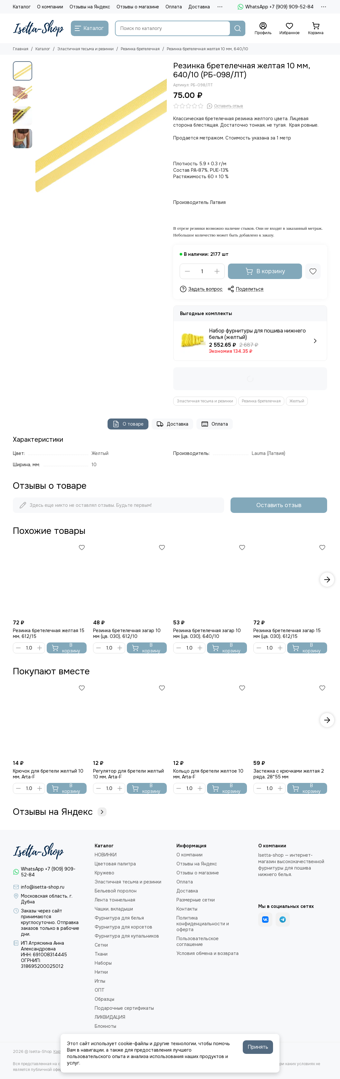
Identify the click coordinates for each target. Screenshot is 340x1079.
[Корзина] (316, 28)
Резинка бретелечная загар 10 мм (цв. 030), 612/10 (127, 633)
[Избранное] (289, 28)
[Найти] (237, 28)
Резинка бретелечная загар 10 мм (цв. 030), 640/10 (207, 633)
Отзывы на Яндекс (90, 7)
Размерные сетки (195, 900)
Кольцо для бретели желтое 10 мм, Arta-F (208, 774)
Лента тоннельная (115, 900)
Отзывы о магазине (138, 7)
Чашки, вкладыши (114, 909)
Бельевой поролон (116, 891)
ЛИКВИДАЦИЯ (110, 1017)
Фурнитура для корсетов (123, 927)
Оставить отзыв (278, 505)
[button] (327, 580)
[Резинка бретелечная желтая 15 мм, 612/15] (50, 579)
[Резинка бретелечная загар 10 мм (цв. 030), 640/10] (210, 579)
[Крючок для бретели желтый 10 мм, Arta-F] (50, 720)
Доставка (199, 7)
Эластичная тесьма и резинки (85, 49)
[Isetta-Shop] (38, 28)
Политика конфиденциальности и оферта (202, 923)
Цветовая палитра (115, 864)
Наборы (103, 963)
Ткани (101, 954)
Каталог (22, 7)
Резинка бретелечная (140, 49)
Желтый (296, 401)
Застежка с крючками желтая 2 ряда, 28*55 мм (288, 774)
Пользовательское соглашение (197, 941)
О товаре (128, 424)
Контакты (186, 909)
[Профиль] (263, 28)
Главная (20, 49)
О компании (50, 7)
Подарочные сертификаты (124, 1008)
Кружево (104, 873)
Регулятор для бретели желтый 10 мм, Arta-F (128, 774)
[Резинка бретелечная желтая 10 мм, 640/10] (101, 127)
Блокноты (105, 1026)
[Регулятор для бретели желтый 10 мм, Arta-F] (130, 720)
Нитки (101, 972)
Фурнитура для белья (119, 918)
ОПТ (100, 990)
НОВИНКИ (106, 855)
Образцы (104, 999)
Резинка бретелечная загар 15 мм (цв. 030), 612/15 (287, 633)
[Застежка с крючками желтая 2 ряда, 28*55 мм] (290, 720)
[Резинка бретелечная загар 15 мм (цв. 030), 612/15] (290, 579)
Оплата (173, 7)
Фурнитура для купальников (127, 936)
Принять (258, 1047)
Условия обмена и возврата (207, 953)
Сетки (101, 945)
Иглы (100, 981)
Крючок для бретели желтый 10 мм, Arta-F (48, 774)
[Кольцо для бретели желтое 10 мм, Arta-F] (210, 720)
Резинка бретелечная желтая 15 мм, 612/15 (48, 633)
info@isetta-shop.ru (42, 887)
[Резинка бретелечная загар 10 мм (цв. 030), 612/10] (130, 579)
